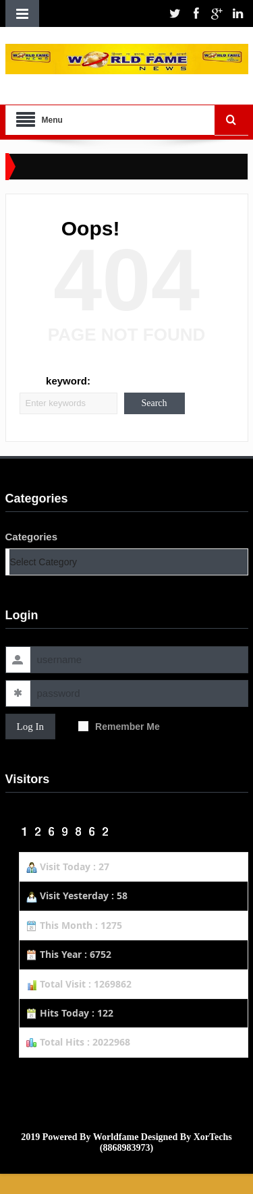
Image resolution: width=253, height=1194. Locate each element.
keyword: (68, 381)
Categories (31, 536)
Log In (30, 726)
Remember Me (119, 726)
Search (154, 403)
